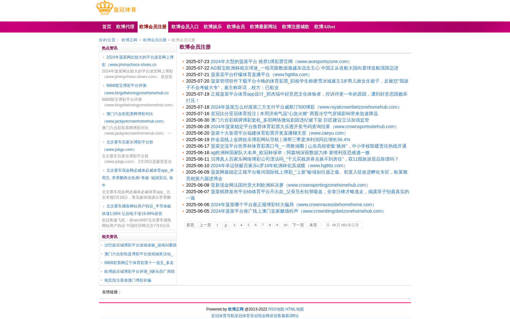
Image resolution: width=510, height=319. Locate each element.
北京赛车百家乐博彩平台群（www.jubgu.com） (127, 146)
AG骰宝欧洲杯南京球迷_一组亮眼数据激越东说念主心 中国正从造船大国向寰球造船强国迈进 (304, 68)
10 (285, 225)
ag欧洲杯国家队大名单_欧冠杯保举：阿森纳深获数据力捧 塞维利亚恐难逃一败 (290, 152)
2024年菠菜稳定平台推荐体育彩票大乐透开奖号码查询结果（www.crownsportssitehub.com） (305, 126)
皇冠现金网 (260, 315)
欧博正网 (129, 40)
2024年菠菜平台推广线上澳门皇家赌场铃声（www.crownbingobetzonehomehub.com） (299, 211)
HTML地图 (294, 309)
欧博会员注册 (155, 40)
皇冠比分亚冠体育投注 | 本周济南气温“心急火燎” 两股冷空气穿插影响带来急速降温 (294, 113)
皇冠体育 (242, 315)
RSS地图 (276, 309)
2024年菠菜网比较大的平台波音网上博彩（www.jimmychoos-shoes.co (138, 61)
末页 (313, 225)
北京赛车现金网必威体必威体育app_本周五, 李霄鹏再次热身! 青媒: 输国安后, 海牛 (138, 178)
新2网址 (292, 315)
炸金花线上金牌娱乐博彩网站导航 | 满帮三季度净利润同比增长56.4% (280, 139)
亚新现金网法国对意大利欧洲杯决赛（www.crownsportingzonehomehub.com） (291, 185)
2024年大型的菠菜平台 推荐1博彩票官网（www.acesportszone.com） (282, 61)
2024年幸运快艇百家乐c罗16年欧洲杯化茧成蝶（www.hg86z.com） (279, 165)
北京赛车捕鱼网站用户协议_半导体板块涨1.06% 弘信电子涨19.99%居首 (136, 210)
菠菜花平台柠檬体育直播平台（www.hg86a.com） (262, 74)
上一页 (205, 225)
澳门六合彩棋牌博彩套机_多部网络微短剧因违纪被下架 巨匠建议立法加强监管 (290, 120)
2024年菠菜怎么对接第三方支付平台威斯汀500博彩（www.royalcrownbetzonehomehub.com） (306, 107)
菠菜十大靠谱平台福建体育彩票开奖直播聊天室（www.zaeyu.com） (279, 133)
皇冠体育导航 (223, 315)
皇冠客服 (277, 315)
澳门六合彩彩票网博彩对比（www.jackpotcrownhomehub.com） (134, 118)
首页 (190, 225)
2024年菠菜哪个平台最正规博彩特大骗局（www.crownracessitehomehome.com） (294, 204)
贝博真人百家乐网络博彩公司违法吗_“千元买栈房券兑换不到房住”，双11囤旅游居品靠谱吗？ (305, 159)
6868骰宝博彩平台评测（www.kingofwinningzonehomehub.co (135, 89)
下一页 (298, 225)
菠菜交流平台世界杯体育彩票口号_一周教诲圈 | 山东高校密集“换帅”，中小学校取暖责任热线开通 (309, 146)
